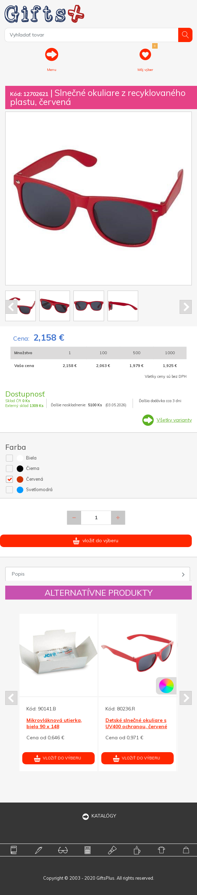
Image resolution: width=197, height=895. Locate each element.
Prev (11, 307)
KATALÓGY (98, 816)
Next (186, 307)
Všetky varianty (174, 420)
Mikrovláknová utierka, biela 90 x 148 (54, 723)
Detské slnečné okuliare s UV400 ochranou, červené (136, 723)
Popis (18, 574)
